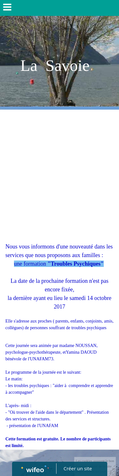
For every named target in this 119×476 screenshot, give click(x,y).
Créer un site (77, 468)
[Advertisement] (59, 172)
